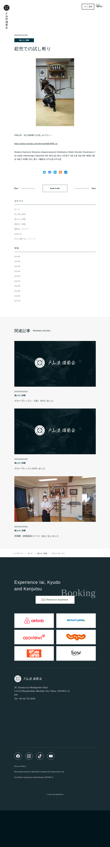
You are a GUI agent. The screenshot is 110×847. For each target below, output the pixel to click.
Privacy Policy (20, 766)
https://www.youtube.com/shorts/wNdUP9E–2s (36, 144)
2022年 (17, 276)
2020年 (17, 286)
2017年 (17, 301)
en (90, 6)
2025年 (17, 261)
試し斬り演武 (20, 214)
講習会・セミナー (22, 229)
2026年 (17, 256)
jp (85, 6)
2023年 (17, 271)
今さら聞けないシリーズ (24, 239)
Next (94, 188)
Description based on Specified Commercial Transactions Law (39, 772)
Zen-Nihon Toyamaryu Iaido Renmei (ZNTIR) (33, 777)
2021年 (17, 281)
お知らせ (18, 234)
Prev (16, 188)
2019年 (17, 291)
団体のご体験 (20, 224)
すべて (17, 209)
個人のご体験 (24, 40)
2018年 (17, 296)
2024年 (17, 266)
